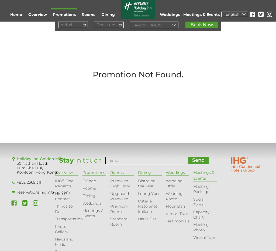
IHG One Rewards (64, 183)
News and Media (64, 242)
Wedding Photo (174, 196)
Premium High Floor (120, 183)
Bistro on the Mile (147, 183)
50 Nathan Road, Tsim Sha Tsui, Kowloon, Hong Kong (37, 168)
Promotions (64, 14)
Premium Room (119, 209)
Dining (108, 14)
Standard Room (118, 221)
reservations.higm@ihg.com (43, 192)
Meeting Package (201, 189)
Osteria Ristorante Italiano (147, 206)
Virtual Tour (177, 213)
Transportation (69, 218)
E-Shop (89, 180)
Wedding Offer (174, 183)
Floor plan (175, 206)
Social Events (199, 202)
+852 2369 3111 (30, 182)
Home (16, 14)
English (233, 14)
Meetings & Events (201, 14)
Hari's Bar (147, 218)
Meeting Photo (201, 227)
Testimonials (177, 221)
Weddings (170, 14)
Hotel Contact (62, 196)
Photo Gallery (61, 229)
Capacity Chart (201, 214)
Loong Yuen (149, 193)
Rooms (88, 14)
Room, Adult (146, 25)
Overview (37, 14)
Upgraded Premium (119, 196)
